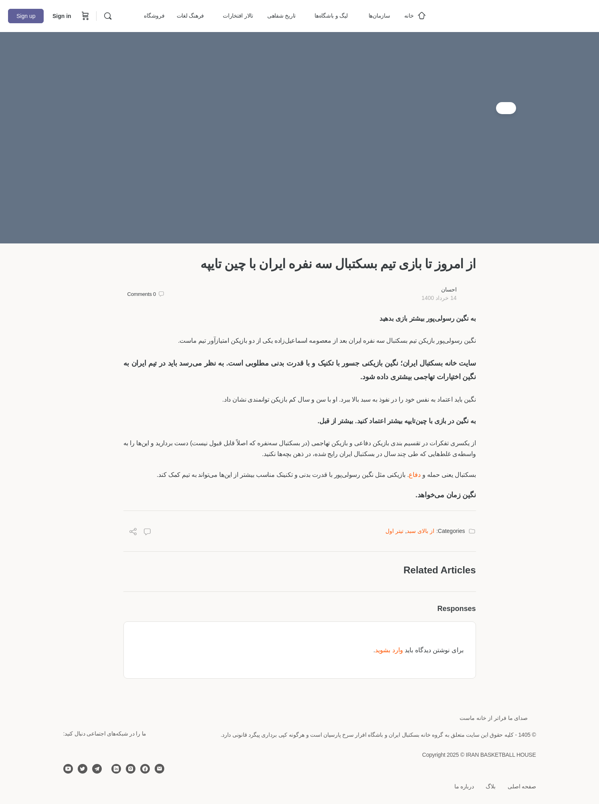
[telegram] (97, 769)
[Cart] (84, 16)
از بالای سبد (420, 531)
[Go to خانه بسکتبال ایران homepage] (531, 15)
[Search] (108, 16)
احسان (449, 289)
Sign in (61, 16)
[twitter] (82, 769)
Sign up (25, 16)
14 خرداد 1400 (439, 298)
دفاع (414, 474)
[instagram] (130, 769)
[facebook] (145, 769)
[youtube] (68, 769)
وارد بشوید (389, 650)
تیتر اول (394, 531)
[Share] (133, 532)
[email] (159, 769)
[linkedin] (116, 769)
